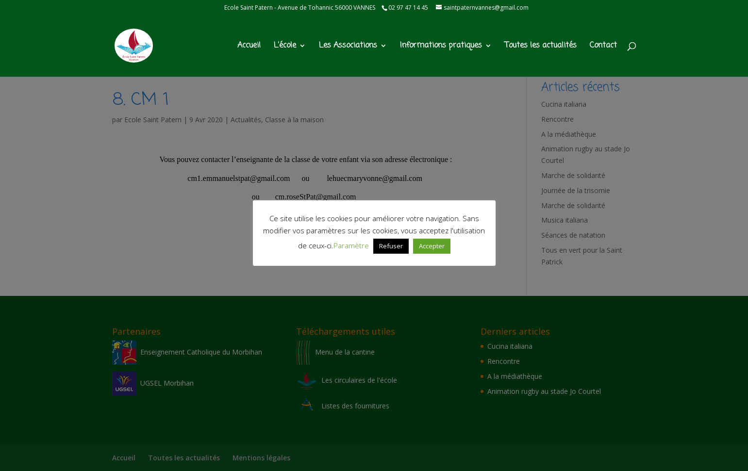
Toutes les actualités (541, 46)
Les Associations (348, 46)
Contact (603, 46)
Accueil (249, 46)
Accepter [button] (432, 246)
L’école (285, 46)
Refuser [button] (391, 246)
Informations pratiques (441, 46)
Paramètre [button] (351, 245)
